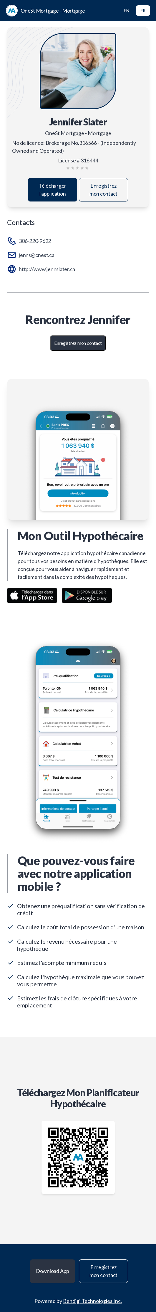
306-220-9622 (35, 241)
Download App (52, 1271)
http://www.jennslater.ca (47, 269)
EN (126, 10)
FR (143, 10)
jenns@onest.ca (36, 255)
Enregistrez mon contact (103, 189)
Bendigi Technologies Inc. (92, 1301)
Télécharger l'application (52, 189)
